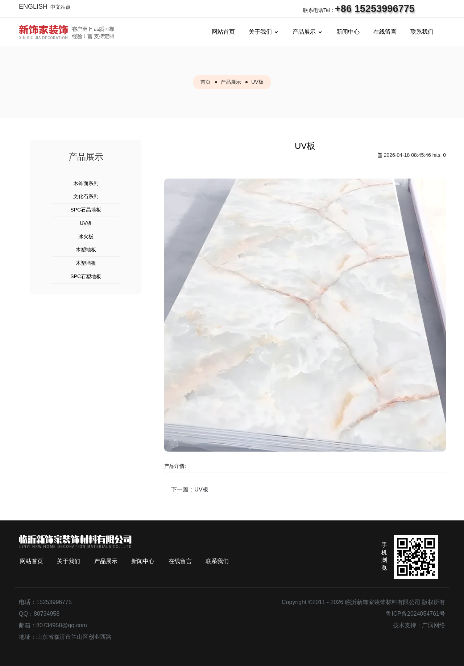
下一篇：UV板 (189, 489)
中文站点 (60, 7)
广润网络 (433, 625)
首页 (205, 82)
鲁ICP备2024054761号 (415, 614)
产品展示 (231, 82)
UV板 (257, 82)
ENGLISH (33, 6)
